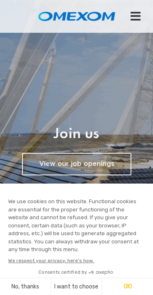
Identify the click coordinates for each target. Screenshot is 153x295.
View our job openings (76, 164)
